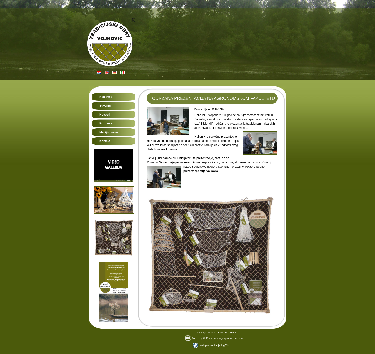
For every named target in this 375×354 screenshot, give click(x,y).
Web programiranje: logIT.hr (210, 345)
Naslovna (105, 97)
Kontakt (104, 141)
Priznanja (105, 123)
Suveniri (105, 105)
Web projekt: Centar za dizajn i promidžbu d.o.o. (214, 338)
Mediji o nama (108, 132)
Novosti (104, 114)
